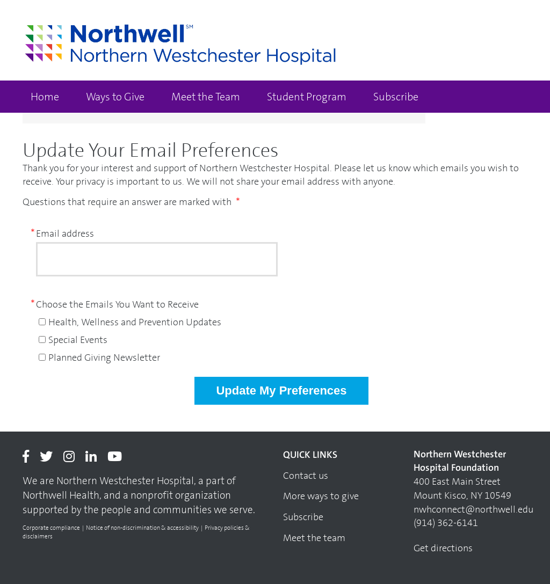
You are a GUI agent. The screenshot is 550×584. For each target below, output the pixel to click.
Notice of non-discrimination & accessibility (142, 528)
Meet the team (314, 537)
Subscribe (395, 97)
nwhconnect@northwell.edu (473, 509)
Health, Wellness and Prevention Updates (134, 322)
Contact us (305, 475)
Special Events (77, 339)
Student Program (306, 97)
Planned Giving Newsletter (104, 357)
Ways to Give (115, 97)
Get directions (443, 548)
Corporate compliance (51, 528)
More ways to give (321, 496)
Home (45, 97)
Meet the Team (205, 97)
